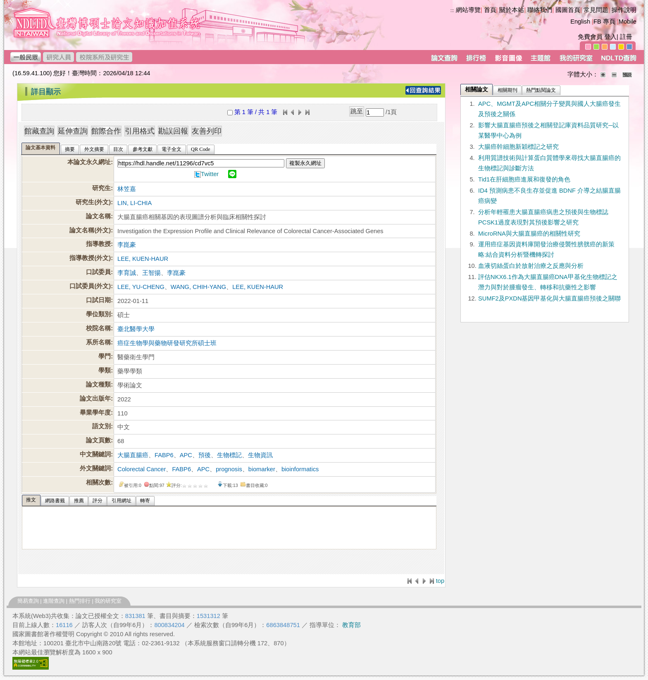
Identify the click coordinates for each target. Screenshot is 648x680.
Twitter (210, 174)
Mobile (627, 21)
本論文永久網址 (89, 162)
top (440, 580)
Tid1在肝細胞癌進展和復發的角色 (524, 179)
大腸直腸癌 (132, 455)
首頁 (490, 10)
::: (452, 10)
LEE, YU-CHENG (140, 287)
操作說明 (624, 10)
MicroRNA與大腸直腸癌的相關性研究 (529, 233)
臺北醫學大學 (136, 329)
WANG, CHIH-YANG (198, 287)
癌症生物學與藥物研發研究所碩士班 (167, 343)
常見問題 (596, 10)
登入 (610, 36)
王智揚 (151, 273)
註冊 (626, 36)
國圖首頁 (567, 10)
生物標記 (229, 455)
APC (186, 455)
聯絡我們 (539, 10)
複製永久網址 (305, 163)
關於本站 (511, 10)
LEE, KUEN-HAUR (142, 258)
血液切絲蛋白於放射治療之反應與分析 (531, 265)
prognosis (229, 469)
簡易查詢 (28, 601)
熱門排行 (80, 601)
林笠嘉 (126, 189)
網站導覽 (468, 10)
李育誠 (126, 273)
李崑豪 (126, 244)
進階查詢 (53, 601)
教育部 (351, 625)
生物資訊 (260, 455)
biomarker (261, 469)
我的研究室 (108, 601)
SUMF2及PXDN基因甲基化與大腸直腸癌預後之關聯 (549, 298)
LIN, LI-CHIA (134, 203)
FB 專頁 (604, 21)
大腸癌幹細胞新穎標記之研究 (518, 146)
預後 (204, 455)
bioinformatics (300, 469)
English (580, 21)
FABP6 (164, 455)
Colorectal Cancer (141, 469)
